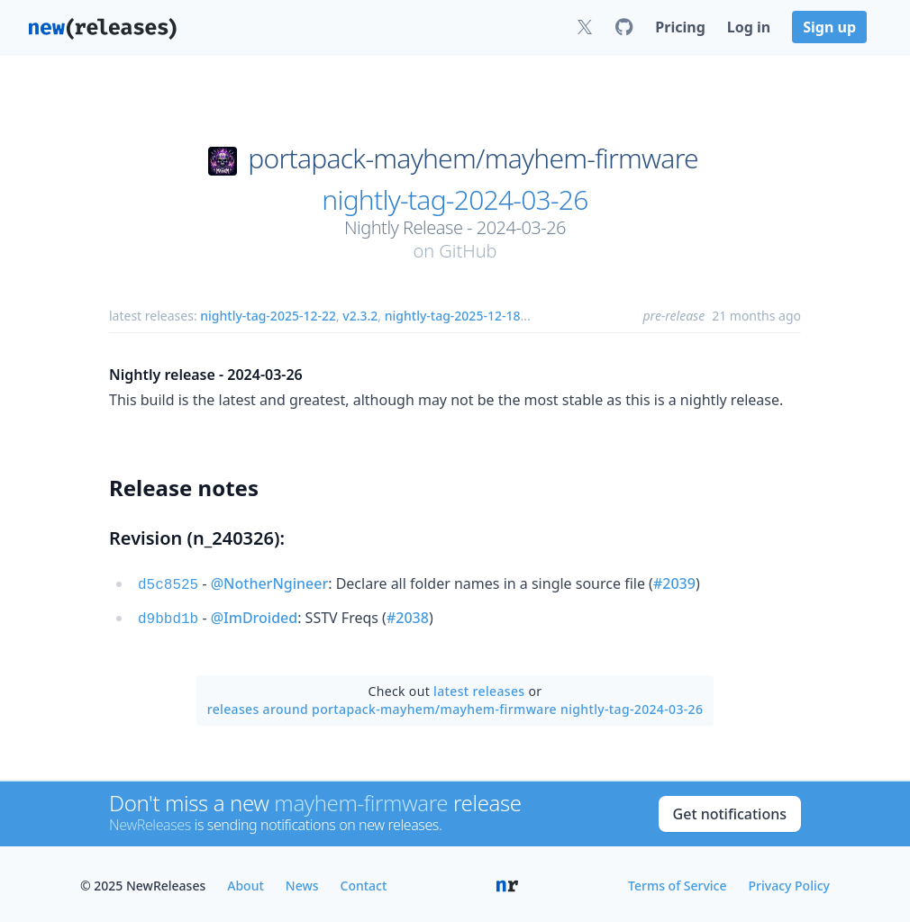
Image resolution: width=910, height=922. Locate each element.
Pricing (680, 27)
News (302, 881)
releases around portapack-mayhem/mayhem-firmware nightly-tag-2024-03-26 (455, 705)
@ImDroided (254, 616)
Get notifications (730, 810)
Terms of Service (677, 881)
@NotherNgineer (270, 583)
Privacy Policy (789, 881)
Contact (364, 881)
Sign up (829, 27)
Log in (748, 27)
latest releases (478, 687)
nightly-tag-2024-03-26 (454, 200)
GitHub (467, 251)
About (245, 881)
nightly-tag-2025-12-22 (268, 315)
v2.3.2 (360, 315)
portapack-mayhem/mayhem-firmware (473, 158)
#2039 (674, 583)
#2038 (408, 616)
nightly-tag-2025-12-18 (453, 315)
